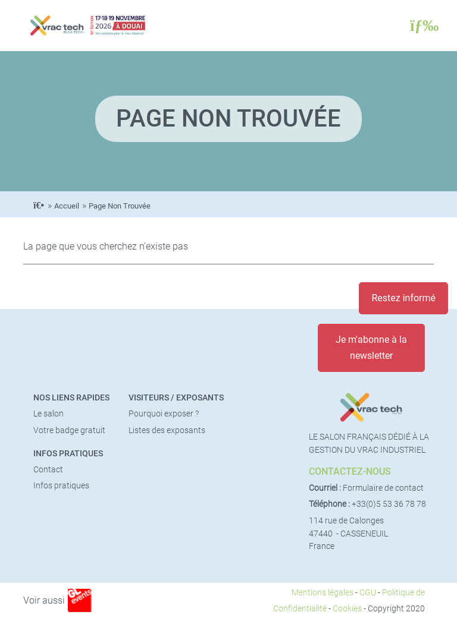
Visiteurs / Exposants (176, 398)
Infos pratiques (68, 454)
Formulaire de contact (383, 488)
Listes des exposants (167, 430)
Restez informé (403, 298)
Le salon (48, 414)
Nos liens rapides (71, 398)
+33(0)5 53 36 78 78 (389, 504)
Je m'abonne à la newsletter (371, 347)
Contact (48, 470)
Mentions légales (322, 593)
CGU (367, 593)
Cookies (347, 609)
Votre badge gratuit (69, 430)
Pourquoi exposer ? (164, 414)
